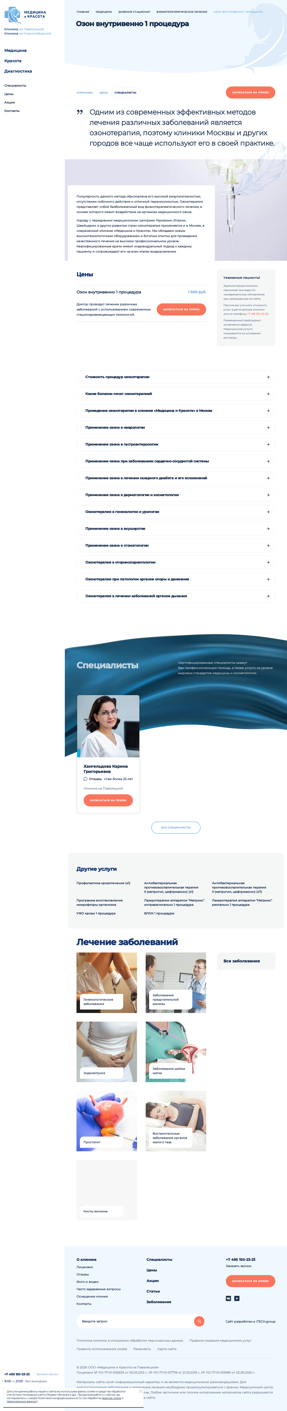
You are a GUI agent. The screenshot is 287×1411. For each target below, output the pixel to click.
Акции (9, 102)
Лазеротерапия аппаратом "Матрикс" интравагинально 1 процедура (174, 902)
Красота (12, 61)
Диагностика (18, 71)
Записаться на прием (250, 92)
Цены (8, 94)
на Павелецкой (31, 29)
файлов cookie (111, 1398)
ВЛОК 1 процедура (159, 913)
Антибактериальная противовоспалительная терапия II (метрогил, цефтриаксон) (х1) (171, 887)
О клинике (86, 1260)
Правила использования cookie (102, 1348)
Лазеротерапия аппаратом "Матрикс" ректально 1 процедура (242, 902)
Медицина (15, 51)
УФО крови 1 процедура (96, 913)
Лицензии (85, 1267)
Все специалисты (176, 827)
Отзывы (95, 778)
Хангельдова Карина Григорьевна (106, 769)
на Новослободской (35, 33)
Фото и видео (88, 1282)
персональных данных (22, 1401)
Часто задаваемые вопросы (99, 1289)
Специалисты (15, 85)
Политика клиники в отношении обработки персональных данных (130, 1340)
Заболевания (159, 1302)
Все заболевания (241, 961)
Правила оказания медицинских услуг (220, 1340)
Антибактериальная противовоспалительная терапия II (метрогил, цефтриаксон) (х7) (239, 887)
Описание (84, 92)
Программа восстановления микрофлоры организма (100, 902)
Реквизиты (142, 1348)
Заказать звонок (47, 1374)
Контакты (11, 110)
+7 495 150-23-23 (17, 1374)
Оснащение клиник (92, 1296)
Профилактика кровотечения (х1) (103, 883)
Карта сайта (166, 1348)
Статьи (153, 1291)
